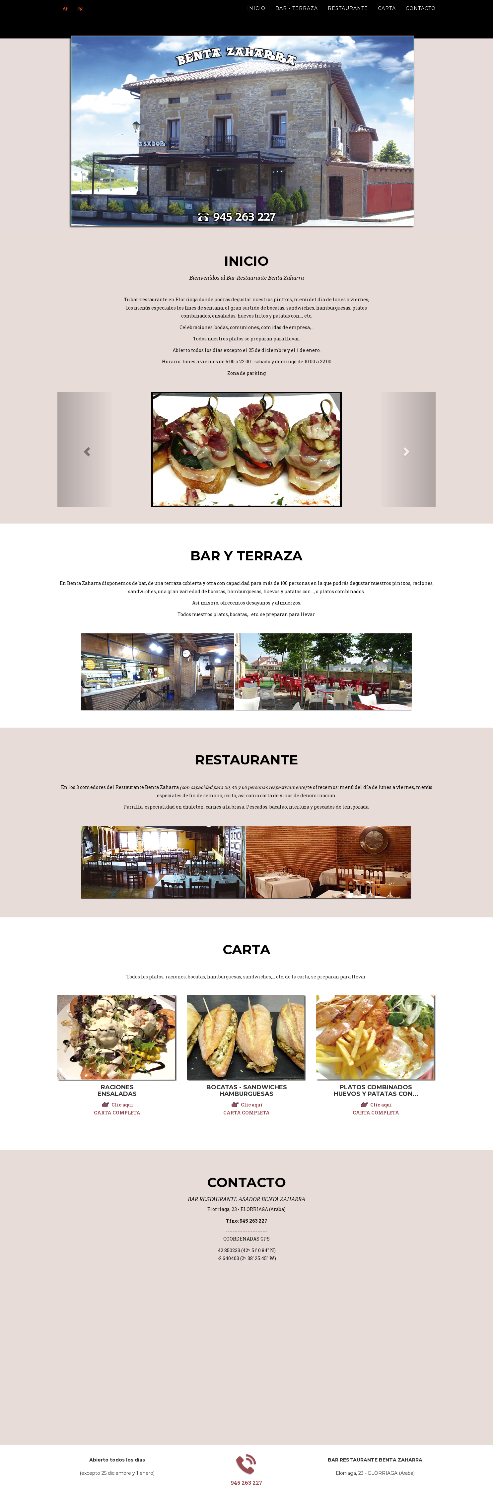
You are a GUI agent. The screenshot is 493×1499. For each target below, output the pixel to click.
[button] (85, 449)
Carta (387, 17)
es (60, 16)
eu (73, 16)
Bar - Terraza (296, 17)
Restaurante (348, 17)
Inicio (256, 17)
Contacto (421, 17)
